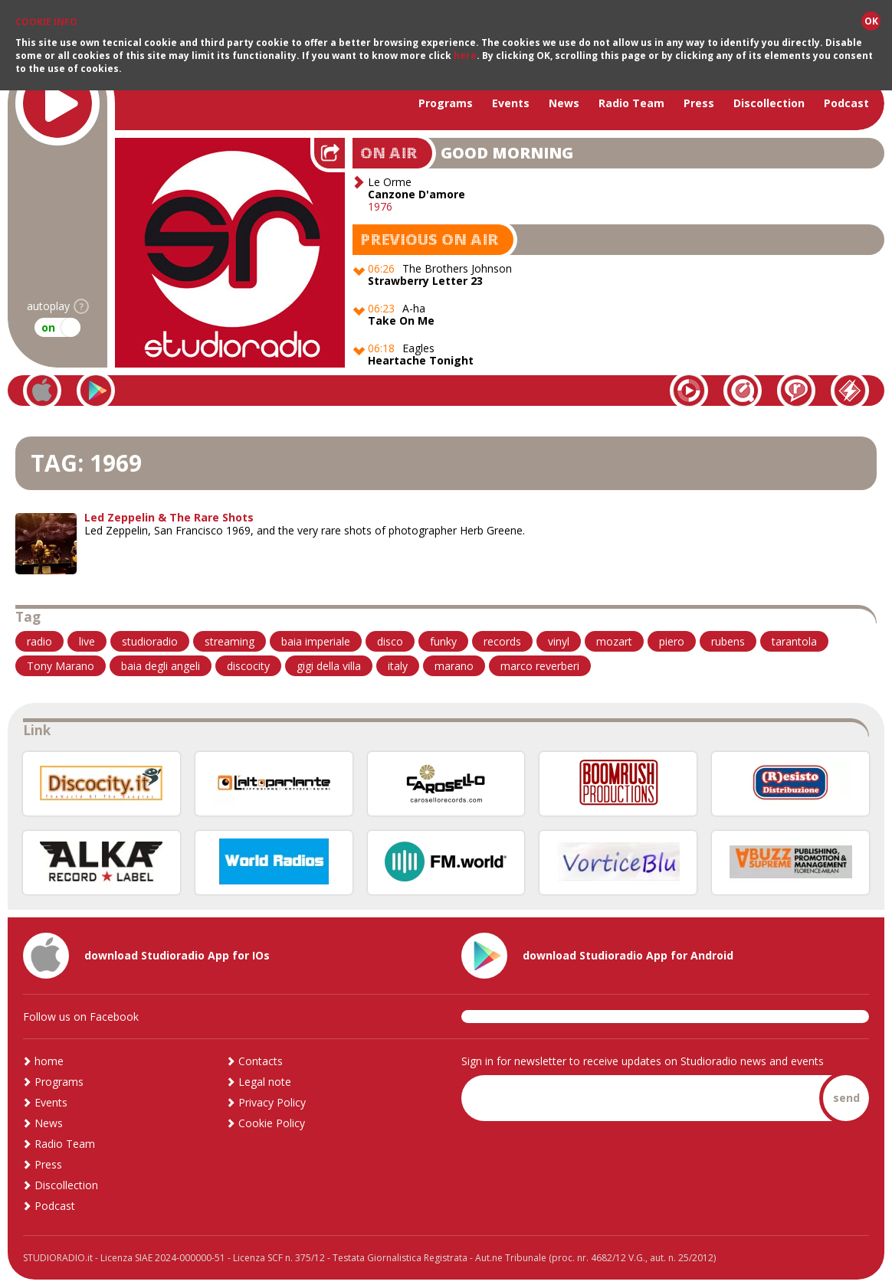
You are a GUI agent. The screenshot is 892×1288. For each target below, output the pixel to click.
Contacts (260, 1061)
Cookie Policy (271, 1123)
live (87, 641)
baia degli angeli (160, 666)
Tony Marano (60, 666)
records (502, 641)
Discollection (769, 103)
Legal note (264, 1081)
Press (699, 103)
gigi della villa (329, 666)
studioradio (150, 641)
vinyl (558, 641)
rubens (728, 641)
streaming (229, 641)
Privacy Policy (272, 1102)
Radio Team (631, 103)
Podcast (846, 103)
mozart (614, 641)
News (564, 103)
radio (39, 641)
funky (443, 641)
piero (671, 641)
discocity (248, 666)
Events (511, 103)
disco (390, 641)
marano (454, 666)
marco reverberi (539, 666)
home (49, 1061)
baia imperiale (315, 641)
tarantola (794, 641)
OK (871, 21)
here (465, 55)
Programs (445, 103)
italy (398, 666)
